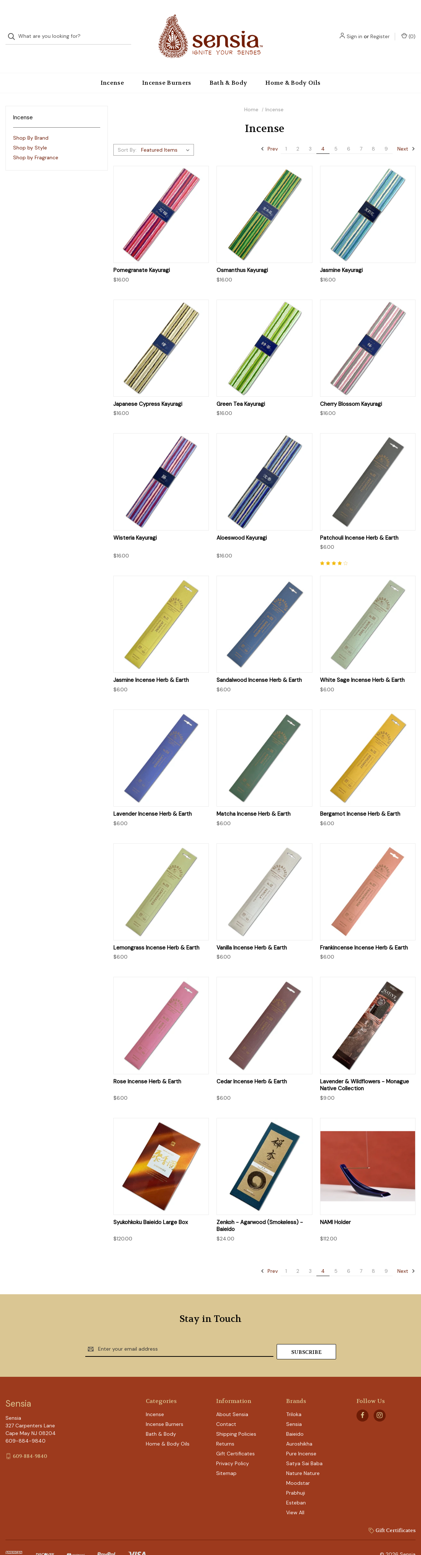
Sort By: (127, 135)
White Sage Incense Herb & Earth (362, 665)
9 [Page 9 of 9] (386, 134)
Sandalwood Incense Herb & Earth (259, 665)
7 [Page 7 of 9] (361, 134)
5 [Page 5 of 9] (336, 134)
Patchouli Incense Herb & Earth (359, 523)
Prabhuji (295, 1475)
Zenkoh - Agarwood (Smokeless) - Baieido (260, 1211)
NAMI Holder (335, 1207)
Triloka (293, 1397)
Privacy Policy (232, 1446)
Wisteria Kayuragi (135, 523)
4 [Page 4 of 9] (323, 134)
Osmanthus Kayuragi (242, 255)
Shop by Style (30, 133)
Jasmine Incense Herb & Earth (151, 665)
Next (406, 134)
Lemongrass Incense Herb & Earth (156, 933)
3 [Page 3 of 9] (310, 134)
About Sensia (232, 1397)
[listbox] (167, 135)
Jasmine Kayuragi (341, 255)
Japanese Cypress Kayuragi (147, 389)
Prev (269, 134)
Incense (112, 68)
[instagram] (380, 1398)
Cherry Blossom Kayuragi (351, 389)
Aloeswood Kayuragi (242, 523)
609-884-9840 (30, 1439)
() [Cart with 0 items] (408, 28)
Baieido (295, 1417)
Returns (225, 1426)
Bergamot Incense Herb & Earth (360, 799)
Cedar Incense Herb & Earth (252, 1067)
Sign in (354, 29)
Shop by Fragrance (35, 143)
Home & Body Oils (292, 68)
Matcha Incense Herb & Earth (254, 799)
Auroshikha (299, 1426)
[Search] (13, 29)
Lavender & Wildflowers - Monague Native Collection (364, 1071)
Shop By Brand (30, 123)
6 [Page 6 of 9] (348, 134)
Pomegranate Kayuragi (141, 255)
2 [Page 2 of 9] (297, 134)
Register (380, 29)
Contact (226, 1407)
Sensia (294, 1407)
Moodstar (298, 1466)
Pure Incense (301, 1436)
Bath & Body (228, 68)
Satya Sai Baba (304, 1446)
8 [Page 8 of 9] (373, 134)
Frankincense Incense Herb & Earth (364, 933)
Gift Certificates (235, 1436)
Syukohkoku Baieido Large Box (150, 1207)
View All (295, 1495)
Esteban (296, 1485)
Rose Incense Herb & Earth (147, 1067)
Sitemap (226, 1456)
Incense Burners (166, 68)
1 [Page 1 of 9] (286, 134)
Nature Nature (303, 1456)
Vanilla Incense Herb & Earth (252, 933)
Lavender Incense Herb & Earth (152, 799)
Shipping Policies (236, 1417)
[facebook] (362, 1398)
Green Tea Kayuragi (241, 389)
